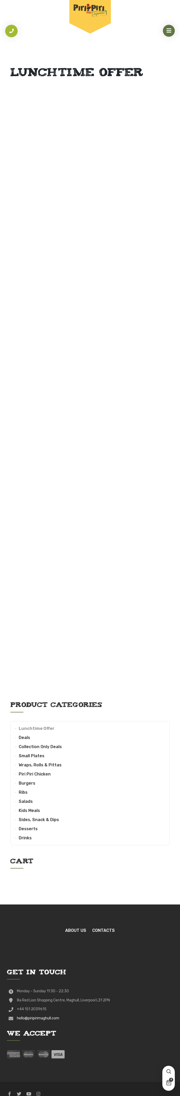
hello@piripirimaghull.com (38, 1018)
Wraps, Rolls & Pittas (40, 764)
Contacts (103, 930)
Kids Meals (29, 810)
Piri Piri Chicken (35, 774)
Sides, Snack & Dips (39, 819)
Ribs (23, 792)
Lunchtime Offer (37, 728)
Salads (26, 801)
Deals (24, 737)
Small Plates (31, 755)
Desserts (28, 828)
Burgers (27, 783)
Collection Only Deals (40, 746)
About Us (75, 930)
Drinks (25, 837)
